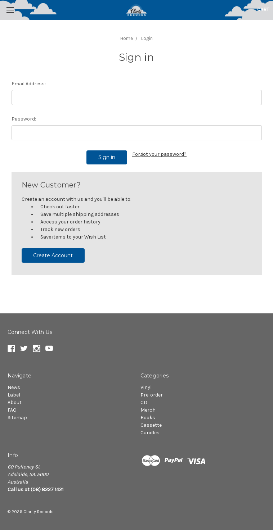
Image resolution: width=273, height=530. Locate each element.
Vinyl (146, 387)
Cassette (151, 425)
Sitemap (17, 418)
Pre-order (151, 395)
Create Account (53, 255)
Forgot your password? (159, 154)
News (14, 387)
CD (143, 402)
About (15, 402)
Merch (148, 410)
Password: (24, 119)
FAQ (12, 410)
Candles (150, 433)
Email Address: (29, 84)
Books (147, 418)
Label (14, 395)
